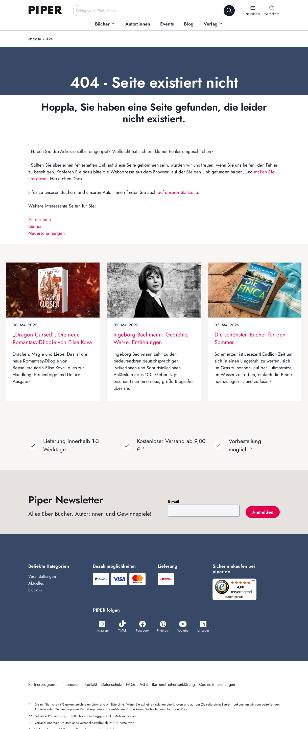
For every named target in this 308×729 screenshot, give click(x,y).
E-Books (35, 590)
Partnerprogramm (43, 685)
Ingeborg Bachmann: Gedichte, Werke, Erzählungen (151, 338)
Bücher (35, 226)
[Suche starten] (229, 10)
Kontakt (90, 685)
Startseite (34, 38)
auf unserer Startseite (178, 192)
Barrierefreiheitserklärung (173, 685)
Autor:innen (39, 219)
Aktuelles (36, 583)
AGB (143, 685)
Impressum (71, 685)
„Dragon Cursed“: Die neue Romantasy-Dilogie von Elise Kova (52, 338)
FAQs (131, 685)
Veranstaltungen (42, 576)
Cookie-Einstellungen (217, 685)
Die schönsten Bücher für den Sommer (250, 338)
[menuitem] (105, 24)
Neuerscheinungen (46, 233)
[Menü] (255, 582)
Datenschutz (111, 685)
